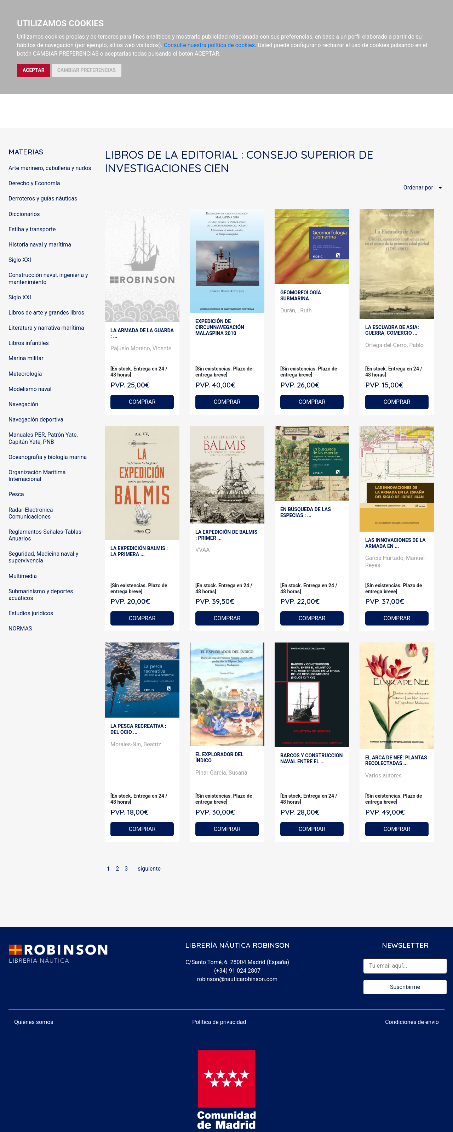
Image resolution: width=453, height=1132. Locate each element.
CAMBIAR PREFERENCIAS (86, 70)
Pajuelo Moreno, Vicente (140, 348)
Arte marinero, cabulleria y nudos (49, 168)
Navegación (23, 404)
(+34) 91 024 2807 (237, 970)
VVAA (202, 550)
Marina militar (26, 358)
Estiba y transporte (32, 229)
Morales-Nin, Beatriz (135, 744)
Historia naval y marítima (39, 244)
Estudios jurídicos (30, 613)
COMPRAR (142, 401)
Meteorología (25, 373)
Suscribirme (405, 987)
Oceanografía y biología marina (47, 457)
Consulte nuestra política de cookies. (210, 45)
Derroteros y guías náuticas (42, 198)
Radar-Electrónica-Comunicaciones (31, 513)
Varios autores (383, 775)
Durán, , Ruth (296, 310)
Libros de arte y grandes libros (46, 312)
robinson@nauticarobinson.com (237, 979)
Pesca (16, 494)
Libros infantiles (28, 343)
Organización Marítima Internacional (36, 475)
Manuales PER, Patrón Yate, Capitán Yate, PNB (43, 438)
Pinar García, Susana (221, 772)
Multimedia (22, 576)
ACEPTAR (34, 70)
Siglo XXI (19, 259)
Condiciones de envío (412, 1022)
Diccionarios (24, 214)
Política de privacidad (219, 1022)
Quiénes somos (33, 1022)
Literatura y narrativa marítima (46, 327)
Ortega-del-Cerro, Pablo (394, 345)
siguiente (149, 868)
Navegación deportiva (35, 419)
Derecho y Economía (34, 183)
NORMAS (20, 628)
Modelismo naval (29, 389)
